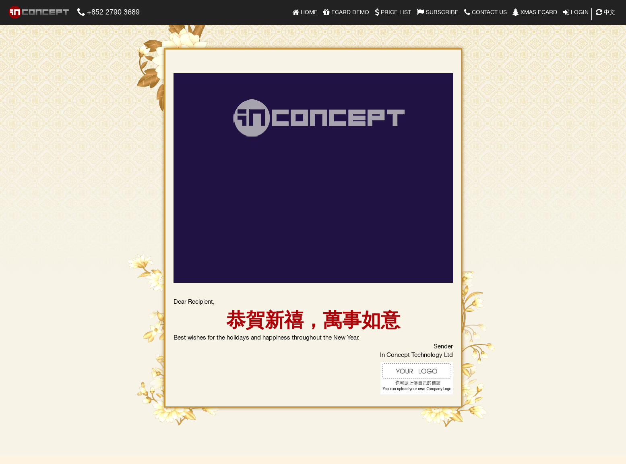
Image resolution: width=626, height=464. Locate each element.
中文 (605, 11)
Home (305, 11)
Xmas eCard (534, 11)
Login (576, 11)
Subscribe (438, 11)
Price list (393, 11)
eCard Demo (346, 11)
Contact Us (485, 11)
